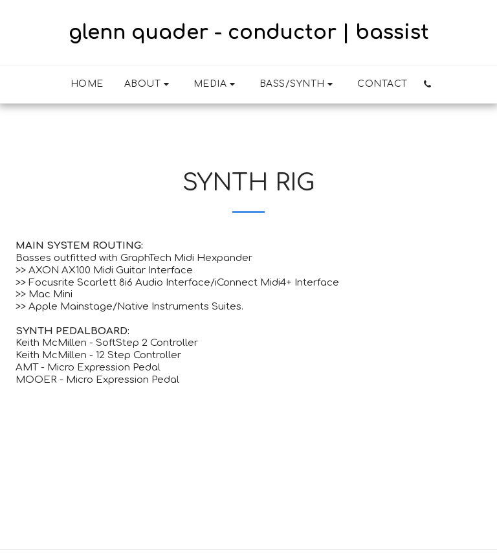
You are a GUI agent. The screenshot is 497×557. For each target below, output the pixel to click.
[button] (148, 84)
